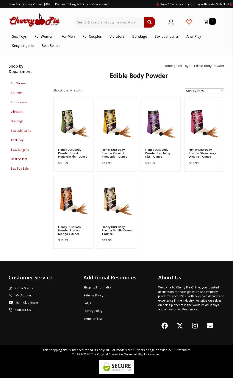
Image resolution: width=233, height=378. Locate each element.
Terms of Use (93, 319)
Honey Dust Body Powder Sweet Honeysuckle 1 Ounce (72, 153)
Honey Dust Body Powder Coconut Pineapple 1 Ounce (114, 153)
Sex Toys (183, 66)
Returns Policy (93, 295)
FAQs (87, 303)
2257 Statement (179, 350)
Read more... (191, 309)
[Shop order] (204, 90)
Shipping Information (98, 287)
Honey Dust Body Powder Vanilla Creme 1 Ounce (117, 230)
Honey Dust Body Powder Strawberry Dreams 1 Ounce (202, 153)
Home (168, 66)
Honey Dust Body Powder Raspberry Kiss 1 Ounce (158, 153)
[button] (164, 325)
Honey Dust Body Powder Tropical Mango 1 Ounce (69, 230)
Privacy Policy (92, 311)
